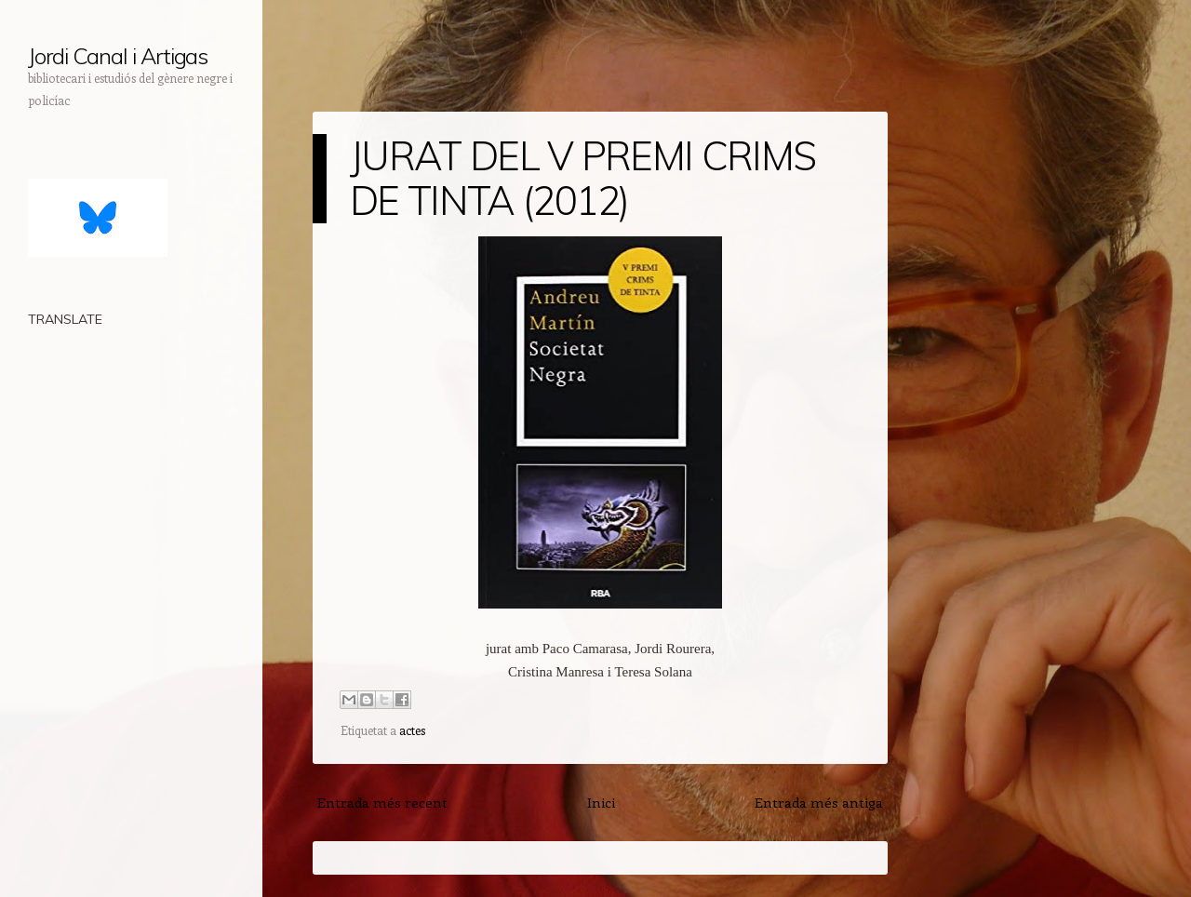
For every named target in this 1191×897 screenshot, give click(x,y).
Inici (601, 802)
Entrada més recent (382, 802)
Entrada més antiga (819, 802)
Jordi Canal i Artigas (117, 56)
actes (412, 730)
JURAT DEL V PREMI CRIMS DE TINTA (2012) (582, 178)
